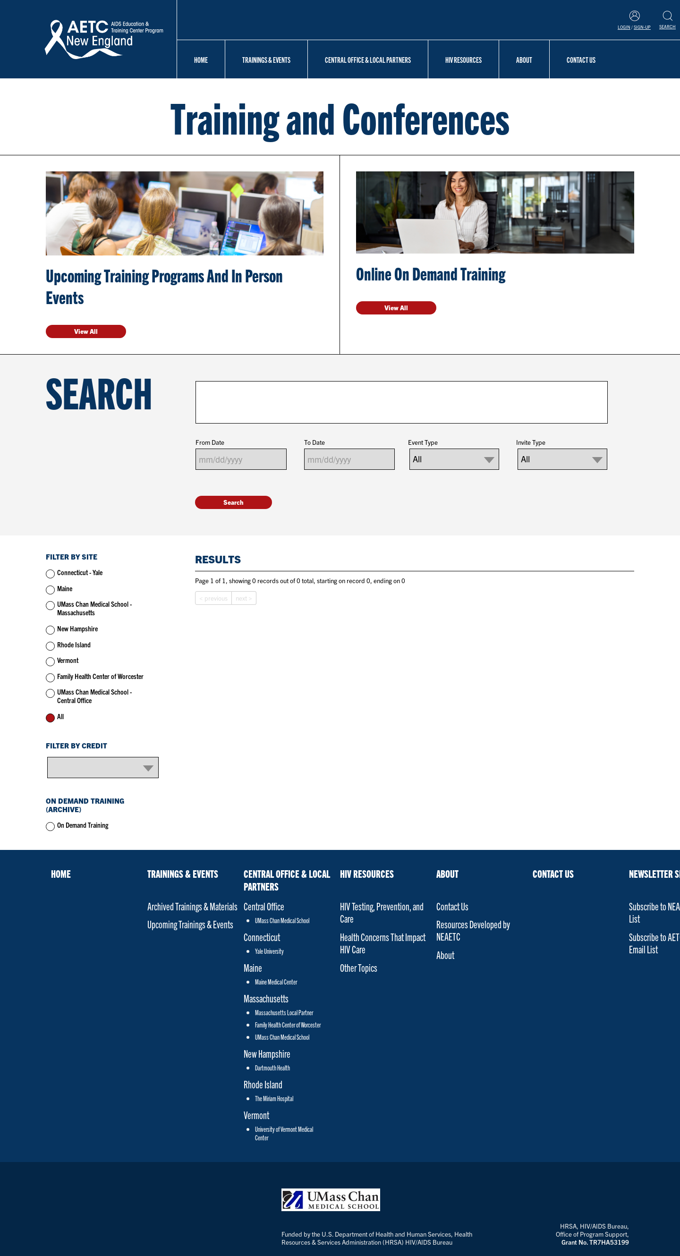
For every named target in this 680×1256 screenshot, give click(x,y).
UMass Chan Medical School (282, 920)
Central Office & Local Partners (368, 59)
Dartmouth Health (272, 1067)
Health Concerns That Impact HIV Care (382, 942)
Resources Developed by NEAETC (473, 929)
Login (624, 27)
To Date (314, 442)
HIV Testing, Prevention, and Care (382, 912)
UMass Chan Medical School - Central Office (94, 695)
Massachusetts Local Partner (284, 1012)
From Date (210, 442)
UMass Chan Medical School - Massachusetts (94, 608)
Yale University (269, 951)
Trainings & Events (266, 59)
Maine (64, 588)
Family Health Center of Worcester (100, 675)
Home (201, 59)
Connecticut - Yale (79, 572)
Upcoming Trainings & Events (190, 923)
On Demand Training (82, 824)
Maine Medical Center (276, 981)
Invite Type (530, 442)
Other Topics (358, 967)
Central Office (264, 906)
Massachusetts (266, 998)
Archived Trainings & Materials (192, 906)
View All (86, 331)
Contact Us (581, 59)
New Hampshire (77, 628)
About (524, 59)
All (60, 716)
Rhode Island (74, 644)
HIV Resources (463, 59)
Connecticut (262, 936)
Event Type (423, 442)
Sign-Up (642, 27)
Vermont (67, 659)
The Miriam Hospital (274, 1098)
